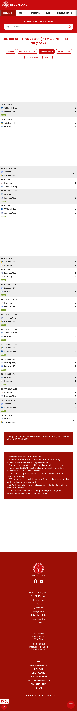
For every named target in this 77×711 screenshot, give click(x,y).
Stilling (10, 51)
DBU (38, 662)
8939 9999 (23, 439)
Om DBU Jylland (38, 596)
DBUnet (38, 623)
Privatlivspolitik (38, 615)
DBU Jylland (38, 673)
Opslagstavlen (33, 57)
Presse (39, 604)
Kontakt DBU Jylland (38, 593)
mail (67, 437)
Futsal (38, 688)
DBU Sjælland (38, 684)
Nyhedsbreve (38, 608)
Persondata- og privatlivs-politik (38, 695)
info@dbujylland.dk (38, 647)
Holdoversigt (64, 51)
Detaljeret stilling (27, 51)
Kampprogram (47, 51)
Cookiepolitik (38, 619)
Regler (47, 57)
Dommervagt (38, 600)
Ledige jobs (38, 611)
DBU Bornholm (38, 665)
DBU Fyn (38, 669)
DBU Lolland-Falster (38, 681)
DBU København (38, 677)
